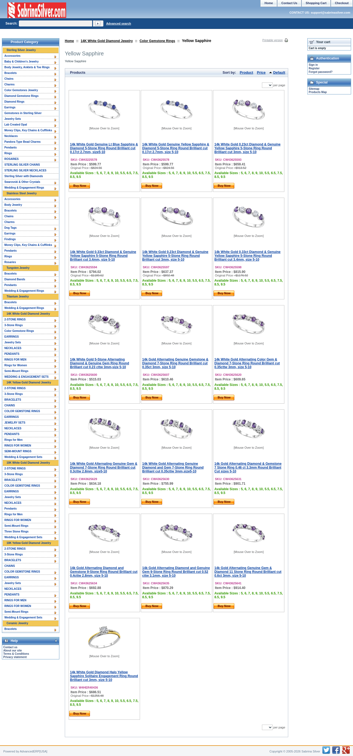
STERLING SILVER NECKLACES (25, 170)
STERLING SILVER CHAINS (22, 164)
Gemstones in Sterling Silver (23, 113)
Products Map (318, 92)
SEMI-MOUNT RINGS (17, 451)
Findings (10, 239)
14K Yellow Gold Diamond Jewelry (29, 382)
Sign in (313, 64)
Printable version (272, 40)
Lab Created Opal (15, 124)
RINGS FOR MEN (15, 359)
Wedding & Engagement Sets (23, 457)
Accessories (12, 55)
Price (261, 72)
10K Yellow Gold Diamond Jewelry (29, 542)
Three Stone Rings (16, 531)
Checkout (342, 3)
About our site (12, 650)
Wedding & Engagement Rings (24, 187)
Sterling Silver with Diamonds (23, 176)
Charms (9, 84)
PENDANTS (11, 353)
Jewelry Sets (12, 118)
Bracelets (10, 73)
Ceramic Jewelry (17, 623)
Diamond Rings (14, 101)
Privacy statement (15, 657)
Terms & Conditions (16, 653)
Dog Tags (10, 227)
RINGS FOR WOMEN (17, 445)
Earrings (10, 107)
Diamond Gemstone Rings (21, 95)
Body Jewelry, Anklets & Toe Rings (26, 67)
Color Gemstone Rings (157, 41)
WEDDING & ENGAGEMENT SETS (26, 376)
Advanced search (118, 23)
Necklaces (11, 136)
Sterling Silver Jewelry (21, 50)
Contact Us (289, 3)
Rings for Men (13, 439)
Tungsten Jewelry (18, 267)
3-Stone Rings (13, 325)
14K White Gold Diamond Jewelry (107, 41)
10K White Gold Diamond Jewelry (28, 462)
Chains (8, 78)
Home (69, 41)
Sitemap (314, 88)
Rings (8, 153)
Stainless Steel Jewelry (22, 193)
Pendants (10, 147)
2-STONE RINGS (15, 319)
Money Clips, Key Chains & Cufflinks (28, 130)
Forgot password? (320, 71)
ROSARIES (11, 158)
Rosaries (10, 262)
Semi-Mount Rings (16, 371)
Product (246, 72)
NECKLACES (12, 348)
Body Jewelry (13, 204)
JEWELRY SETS (14, 422)
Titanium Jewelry (18, 296)
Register (314, 68)
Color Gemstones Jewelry (21, 90)
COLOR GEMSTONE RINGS (22, 411)
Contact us (10, 647)
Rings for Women (15, 365)
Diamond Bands (14, 279)
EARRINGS (11, 336)
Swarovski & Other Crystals (22, 181)
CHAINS (9, 405)
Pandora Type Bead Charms (22, 141)
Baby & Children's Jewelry (21, 61)
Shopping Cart (316, 3)
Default (279, 72)
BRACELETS (12, 399)
